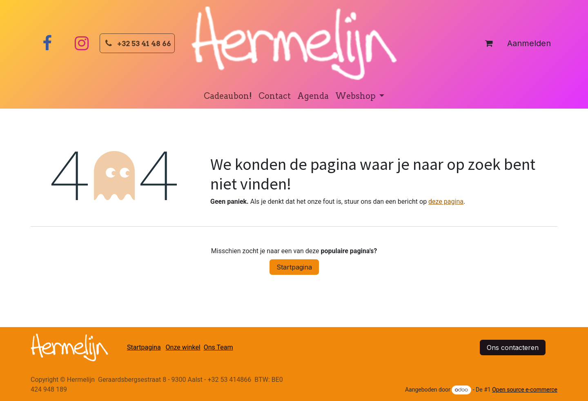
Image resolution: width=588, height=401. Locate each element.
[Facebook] (47, 43)
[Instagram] (81, 43)
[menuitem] (227, 96)
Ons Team (218, 347)
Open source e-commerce (524, 389)
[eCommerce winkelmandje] (489, 43)
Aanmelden (529, 43)
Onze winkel (183, 347)
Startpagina (294, 267)
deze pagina (445, 201)
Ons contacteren (513, 347)
